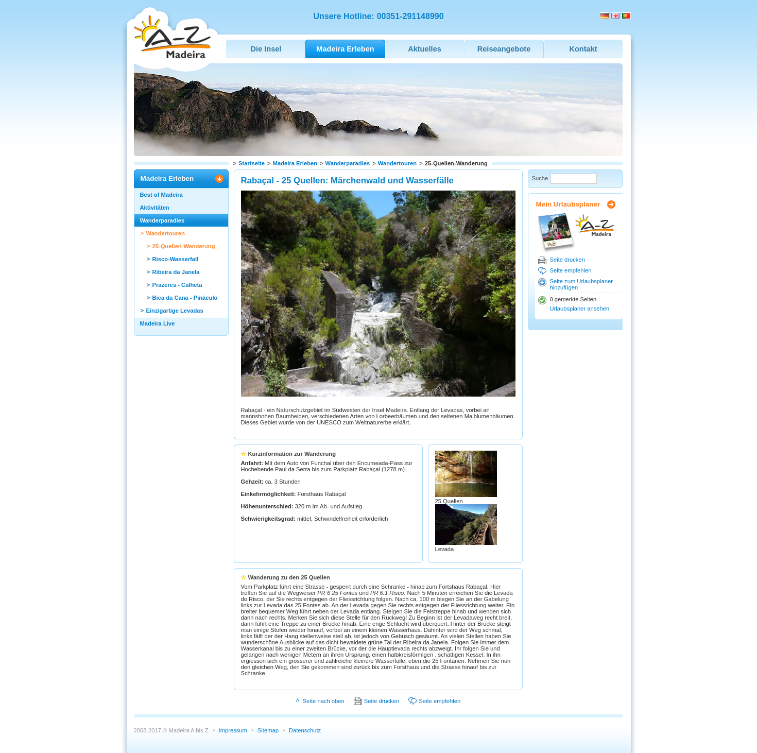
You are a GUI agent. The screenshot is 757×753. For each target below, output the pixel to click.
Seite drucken (567, 259)
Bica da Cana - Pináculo (185, 298)
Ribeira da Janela (176, 272)
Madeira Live (157, 323)
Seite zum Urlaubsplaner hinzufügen (581, 284)
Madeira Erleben (295, 163)
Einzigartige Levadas (174, 310)
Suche (540, 178)
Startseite (251, 163)
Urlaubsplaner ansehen (580, 308)
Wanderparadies (347, 163)
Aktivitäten (154, 207)
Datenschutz (305, 730)
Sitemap (268, 730)
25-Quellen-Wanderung (183, 246)
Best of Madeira (161, 195)
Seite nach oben (324, 701)
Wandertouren (397, 163)
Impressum (233, 730)
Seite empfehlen (571, 270)
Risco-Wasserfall (175, 259)
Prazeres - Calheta (177, 285)
